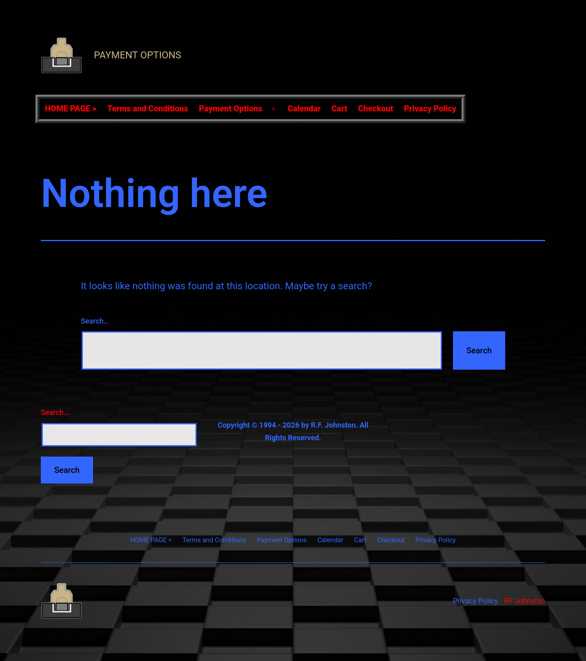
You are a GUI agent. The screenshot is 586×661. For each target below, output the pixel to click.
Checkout (375, 108)
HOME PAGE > (70, 108)
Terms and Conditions (147, 108)
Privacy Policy (430, 108)
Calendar (304, 108)
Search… (95, 321)
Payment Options (137, 55)
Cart (339, 108)
